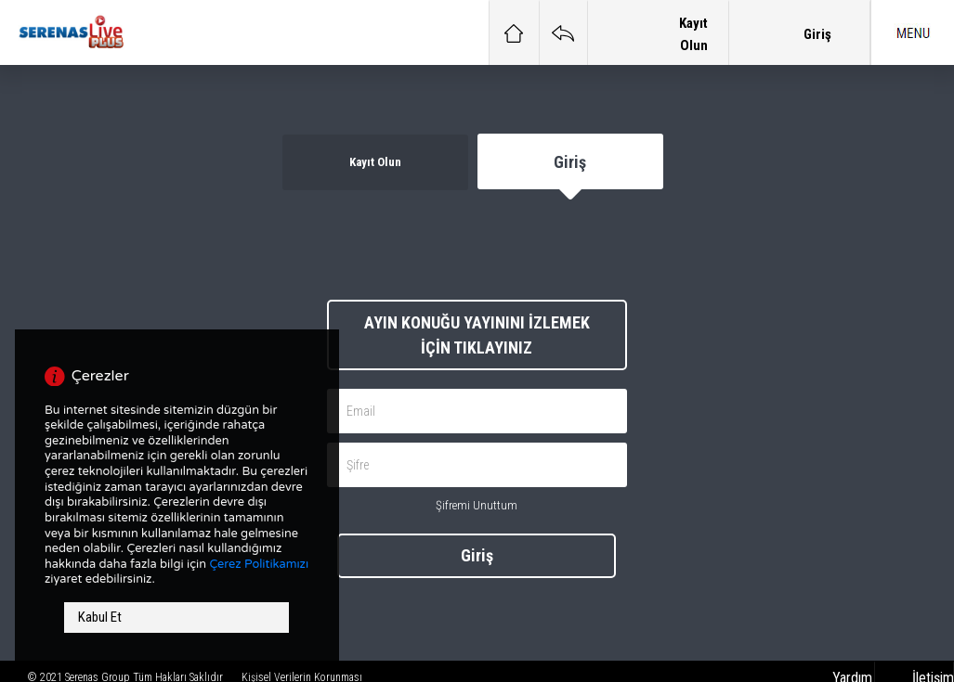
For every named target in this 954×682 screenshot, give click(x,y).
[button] (912, 32)
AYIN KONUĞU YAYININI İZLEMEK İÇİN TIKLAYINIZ (477, 335)
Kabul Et (100, 617)
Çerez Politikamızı (258, 564)
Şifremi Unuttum (476, 505)
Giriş (477, 555)
